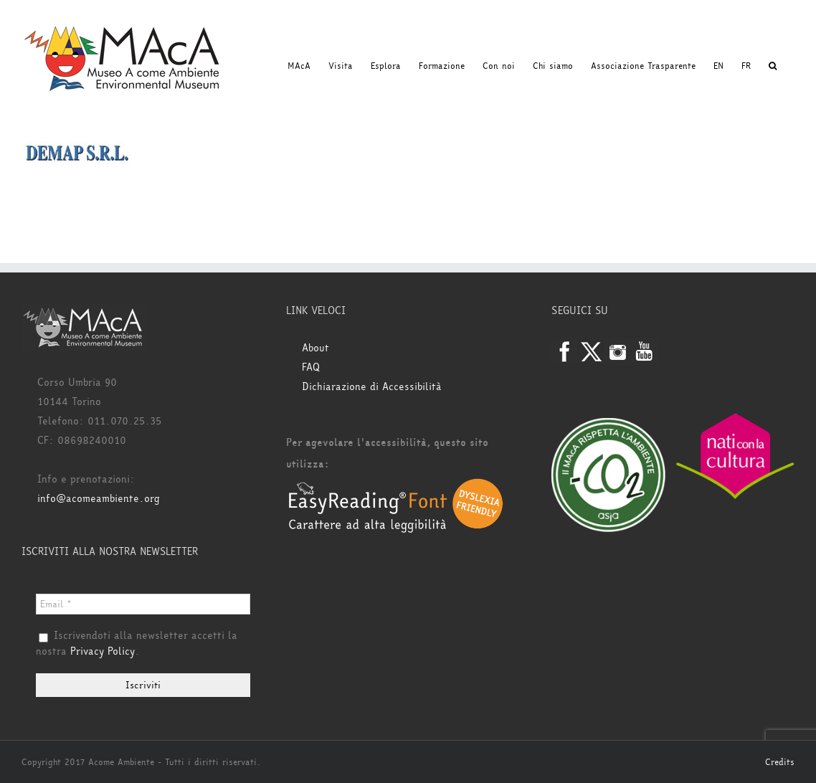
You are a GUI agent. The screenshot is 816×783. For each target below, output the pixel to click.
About (315, 348)
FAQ (311, 367)
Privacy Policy (102, 651)
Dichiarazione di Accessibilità (372, 386)
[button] (773, 66)
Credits (779, 762)
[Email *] (143, 604)
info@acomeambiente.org (98, 498)
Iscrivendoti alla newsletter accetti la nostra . (136, 644)
